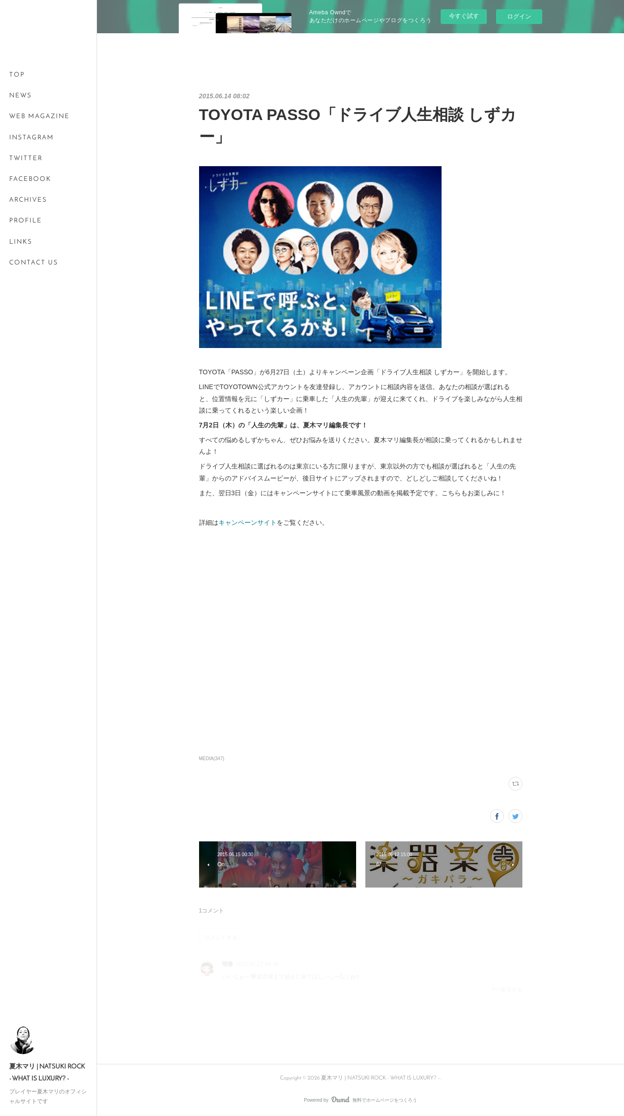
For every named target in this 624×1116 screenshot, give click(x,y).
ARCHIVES (28, 200)
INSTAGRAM (31, 137)
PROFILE (25, 220)
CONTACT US (33, 262)
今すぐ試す (464, 15)
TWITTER (25, 158)
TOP (17, 75)
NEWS (20, 95)
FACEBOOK (30, 179)
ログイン (519, 16)
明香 (227, 964)
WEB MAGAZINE (39, 116)
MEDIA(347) (211, 758)
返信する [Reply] (506, 989)
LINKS (20, 242)
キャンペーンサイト (247, 522)
